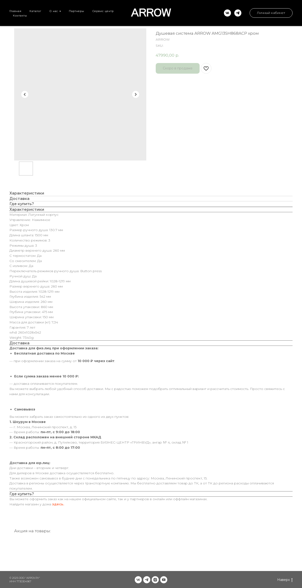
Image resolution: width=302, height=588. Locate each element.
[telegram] (237, 13)
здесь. (58, 504)
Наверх (285, 580)
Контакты (20, 15)
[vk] (227, 13)
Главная (15, 11)
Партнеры (76, 11)
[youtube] (163, 579)
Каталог (35, 11)
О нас (53, 11)
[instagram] (155, 579)
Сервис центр (103, 11)
